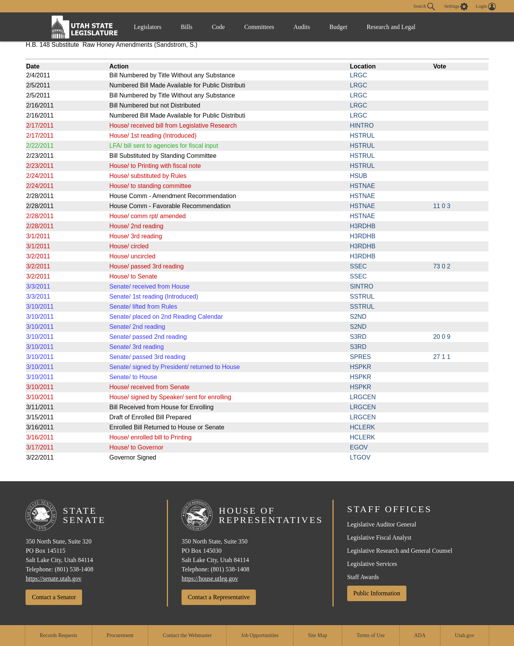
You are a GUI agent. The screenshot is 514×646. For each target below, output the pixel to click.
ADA (419, 635)
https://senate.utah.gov (53, 578)
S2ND (358, 316)
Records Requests (58, 635)
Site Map (317, 635)
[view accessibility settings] (456, 6)
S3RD (358, 336)
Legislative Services (372, 564)
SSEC (358, 266)
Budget (338, 27)
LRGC (358, 75)
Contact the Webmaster (187, 635)
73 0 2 (441, 266)
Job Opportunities (260, 635)
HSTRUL (362, 135)
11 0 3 (441, 206)
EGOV (359, 447)
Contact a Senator (54, 597)
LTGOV (360, 457)
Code (218, 27)
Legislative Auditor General (381, 524)
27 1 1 (441, 357)
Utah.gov (464, 635)
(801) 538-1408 (74, 569)
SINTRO (361, 286)
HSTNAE (362, 186)
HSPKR (360, 367)
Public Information (376, 593)
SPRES (360, 357)
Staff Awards (363, 577)
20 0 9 (441, 336)
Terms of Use (370, 635)
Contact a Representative (219, 597)
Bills (186, 27)
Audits (301, 27)
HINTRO (362, 125)
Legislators (147, 27)
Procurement (119, 635)
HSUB (358, 176)
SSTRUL (362, 296)
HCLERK (362, 427)
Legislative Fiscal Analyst (379, 537)
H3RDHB (362, 226)
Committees (259, 27)
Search (424, 6)
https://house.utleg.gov (210, 578)
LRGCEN (363, 397)
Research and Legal (391, 27)
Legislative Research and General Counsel (399, 550)
